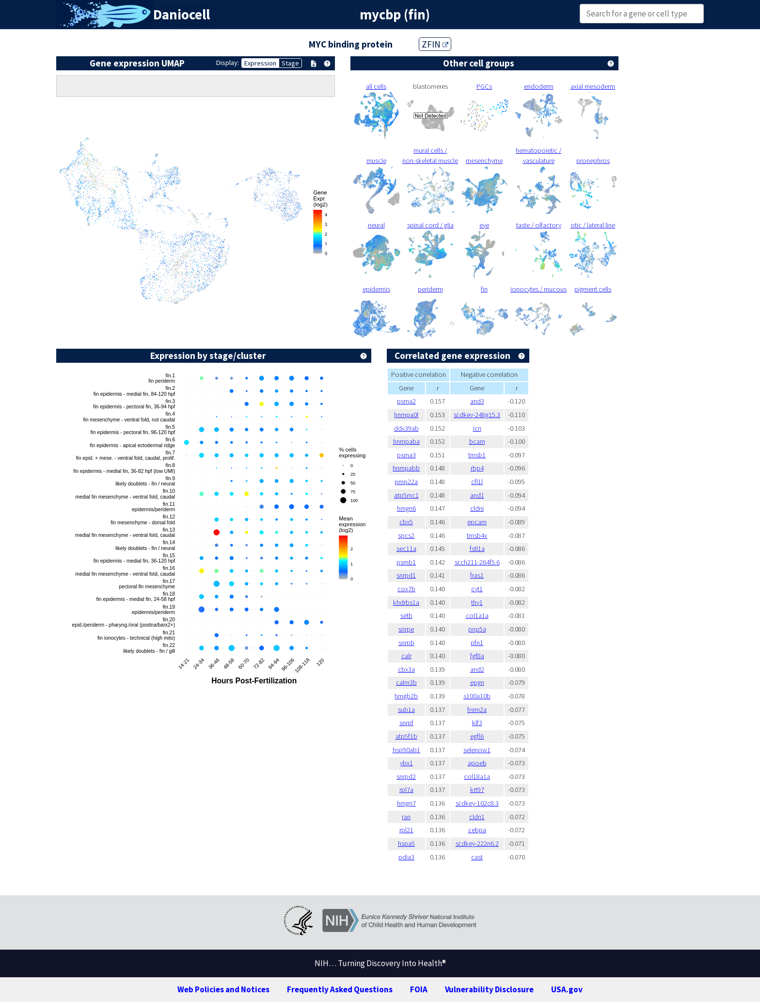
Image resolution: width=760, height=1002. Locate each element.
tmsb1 (477, 455)
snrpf (406, 722)
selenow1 (477, 749)
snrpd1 (406, 575)
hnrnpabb (406, 468)
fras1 (477, 575)
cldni (477, 508)
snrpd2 (406, 776)
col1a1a (477, 615)
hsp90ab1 (406, 749)
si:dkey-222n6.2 (477, 843)
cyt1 (477, 588)
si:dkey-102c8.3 (477, 803)
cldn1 (477, 816)
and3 (477, 401)
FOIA (419, 989)
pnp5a (477, 629)
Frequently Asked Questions (340, 989)
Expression (260, 63)
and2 (477, 669)
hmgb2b (406, 696)
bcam (477, 441)
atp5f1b (406, 736)
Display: (227, 62)
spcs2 (406, 535)
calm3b (406, 682)
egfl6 (477, 736)
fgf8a (477, 655)
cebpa (477, 829)
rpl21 (406, 829)
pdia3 (406, 857)
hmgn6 (406, 508)
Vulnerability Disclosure (489, 989)
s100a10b (477, 696)
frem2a (477, 709)
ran (406, 816)
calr (406, 655)
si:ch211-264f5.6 (477, 562)
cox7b (406, 588)
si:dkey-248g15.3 (477, 414)
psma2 (406, 401)
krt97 (477, 789)
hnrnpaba (406, 441)
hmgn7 (406, 803)
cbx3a (406, 669)
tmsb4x (477, 535)
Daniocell (181, 14)
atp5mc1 (406, 495)
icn (477, 428)
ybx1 (406, 763)
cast (477, 857)
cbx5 (406, 521)
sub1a (406, 709)
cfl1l (477, 481)
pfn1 (477, 642)
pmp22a (406, 481)
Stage (290, 63)
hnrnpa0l (406, 414)
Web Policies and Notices (223, 989)
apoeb (477, 763)
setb (406, 615)
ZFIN (435, 44)
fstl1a (477, 548)
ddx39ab (406, 428)
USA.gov (567, 989)
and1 (477, 495)
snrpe (406, 629)
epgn (477, 682)
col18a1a (477, 776)
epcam (477, 521)
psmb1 (406, 562)
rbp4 (477, 468)
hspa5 (406, 843)
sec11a (406, 548)
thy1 (477, 602)
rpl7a (406, 789)
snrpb (406, 642)
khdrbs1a (406, 602)
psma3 (406, 455)
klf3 (477, 722)
